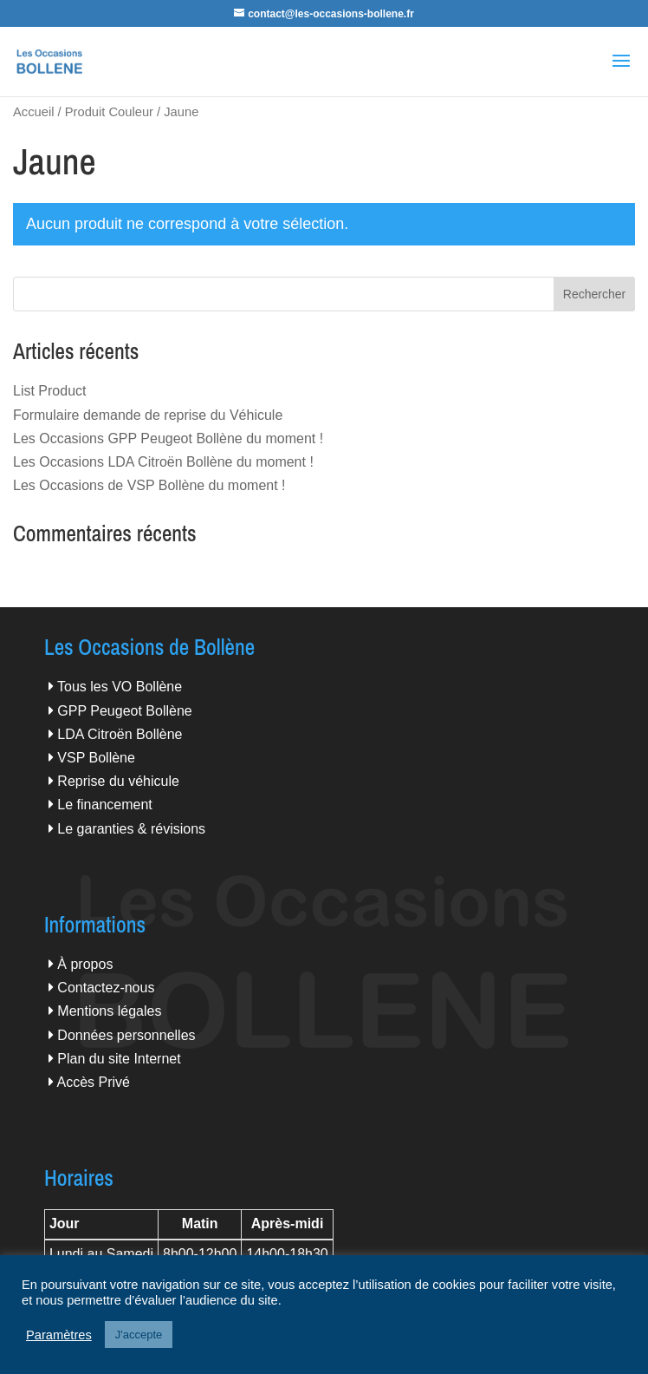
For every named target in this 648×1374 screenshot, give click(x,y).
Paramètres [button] (59, 1335)
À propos (85, 964)
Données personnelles (126, 1035)
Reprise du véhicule (118, 781)
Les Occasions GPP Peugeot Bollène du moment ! (168, 438)
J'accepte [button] (139, 1334)
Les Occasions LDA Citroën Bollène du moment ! (163, 462)
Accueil (33, 112)
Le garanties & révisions (131, 828)
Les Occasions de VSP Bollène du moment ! (149, 485)
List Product (49, 390)
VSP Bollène (96, 757)
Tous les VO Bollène (119, 686)
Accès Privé (92, 1082)
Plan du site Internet (118, 1058)
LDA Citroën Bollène (119, 734)
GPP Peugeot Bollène (124, 710)
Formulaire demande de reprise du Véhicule (147, 415)
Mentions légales (109, 1011)
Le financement (104, 804)
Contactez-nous (105, 987)
